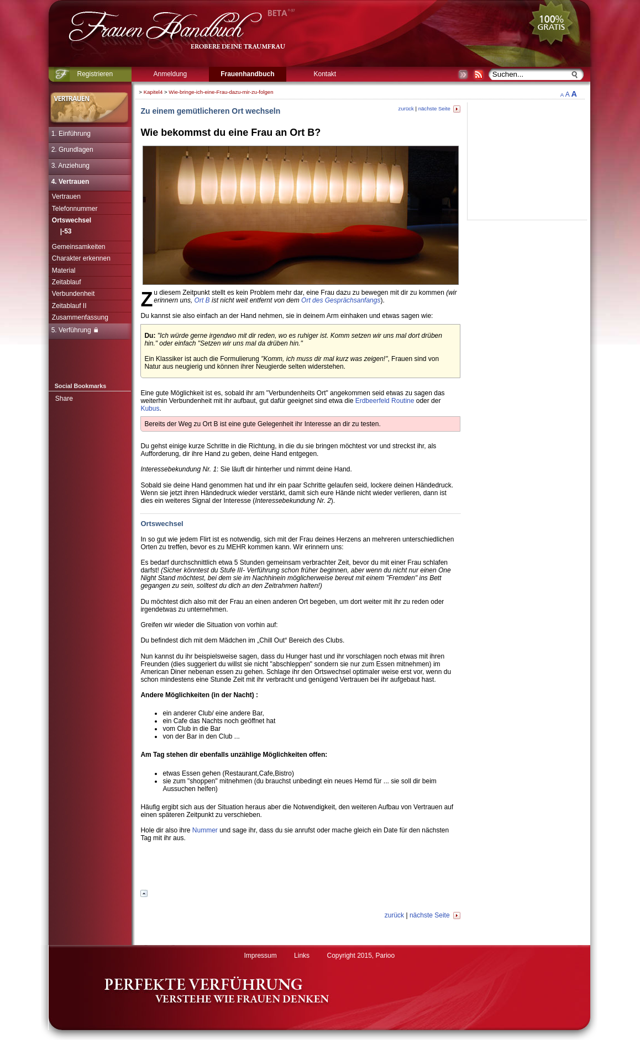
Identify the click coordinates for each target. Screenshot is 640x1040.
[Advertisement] (300, 868)
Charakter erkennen (81, 258)
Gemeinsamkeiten (79, 247)
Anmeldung (170, 74)
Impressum (260, 955)
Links (301, 955)
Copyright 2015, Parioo (361, 955)
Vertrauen (66, 196)
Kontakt (324, 74)
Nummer (205, 830)
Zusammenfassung (80, 317)
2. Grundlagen (72, 149)
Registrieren (95, 74)
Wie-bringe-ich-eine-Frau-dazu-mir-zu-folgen (221, 92)
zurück (406, 108)
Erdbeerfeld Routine (385, 401)
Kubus (149, 408)
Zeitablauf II (69, 306)
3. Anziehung (70, 165)
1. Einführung (71, 133)
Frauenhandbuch (247, 74)
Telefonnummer (75, 209)
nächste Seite (439, 108)
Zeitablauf (66, 282)
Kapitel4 (153, 92)
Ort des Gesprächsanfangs (340, 300)
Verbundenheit (73, 294)
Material (64, 270)
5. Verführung (74, 330)
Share (64, 398)
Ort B (202, 300)
